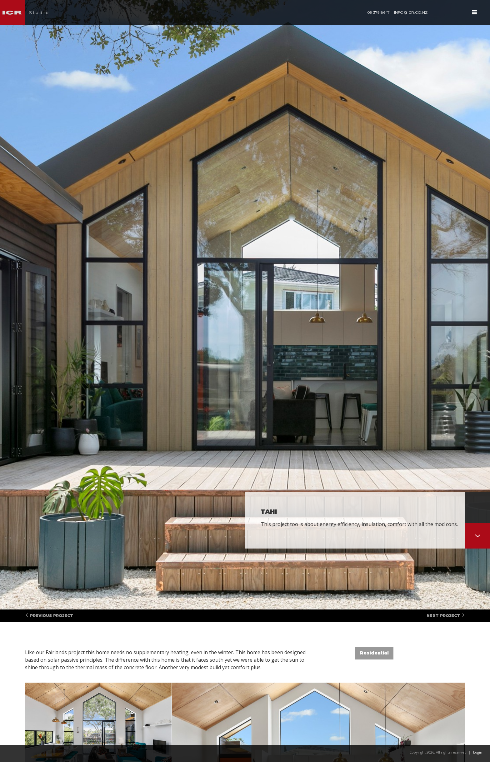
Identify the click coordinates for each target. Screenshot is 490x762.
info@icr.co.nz (411, 12)
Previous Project (49, 615)
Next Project (446, 615)
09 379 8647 (378, 12)
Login (477, 752)
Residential (374, 653)
